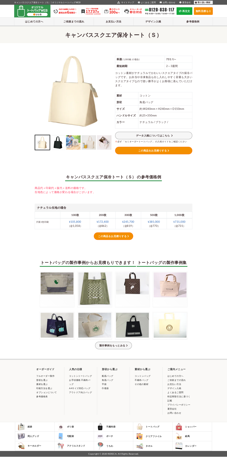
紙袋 (24, 427)
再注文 (184, 10)
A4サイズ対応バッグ (79, 388)
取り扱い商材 (202, 2)
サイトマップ (125, 2)
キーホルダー (29, 446)
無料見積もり (203, 10)
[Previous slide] (39, 142)
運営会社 (185, 2)
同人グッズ (28, 436)
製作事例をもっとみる (112, 345)
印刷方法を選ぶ (44, 388)
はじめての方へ (34, 21)
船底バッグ (107, 376)
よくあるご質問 (146, 2)
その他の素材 (141, 384)
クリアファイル (149, 437)
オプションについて (46, 392)
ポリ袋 (65, 427)
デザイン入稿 (153, 21)
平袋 (104, 384)
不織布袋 (106, 427)
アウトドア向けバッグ (80, 392)
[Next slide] (108, 142)
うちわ (105, 446)
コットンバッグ (143, 376)
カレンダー (186, 446)
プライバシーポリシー (178, 404)
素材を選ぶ (42, 384)
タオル (144, 446)
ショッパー (186, 427)
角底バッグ (107, 380)
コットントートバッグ (80, 376)
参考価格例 (192, 21)
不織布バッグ (141, 380)
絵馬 (182, 436)
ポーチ (105, 436)
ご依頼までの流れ (73, 21)
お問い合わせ (167, 2)
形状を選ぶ (42, 380)
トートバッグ (148, 427)
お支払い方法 (113, 21)
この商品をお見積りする (152, 150)
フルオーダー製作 (45, 376)
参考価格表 (42, 396)
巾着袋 (105, 388)
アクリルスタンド (71, 446)
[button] (42, 142)
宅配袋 (65, 436)
